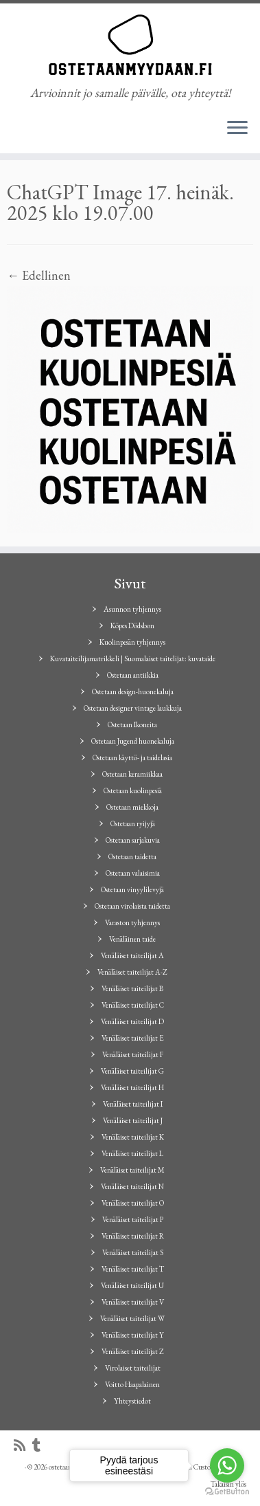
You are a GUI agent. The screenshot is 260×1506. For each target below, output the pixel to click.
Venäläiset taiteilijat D (132, 1021)
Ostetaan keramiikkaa (132, 774)
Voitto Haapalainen (132, 1384)
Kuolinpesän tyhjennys (132, 642)
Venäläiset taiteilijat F (132, 1054)
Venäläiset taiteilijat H (132, 1087)
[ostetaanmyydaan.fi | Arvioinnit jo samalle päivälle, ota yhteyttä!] (130, 44)
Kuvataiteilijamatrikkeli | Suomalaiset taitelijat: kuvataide (132, 658)
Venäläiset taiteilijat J (133, 1120)
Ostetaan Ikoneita (132, 724)
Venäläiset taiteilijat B (132, 988)
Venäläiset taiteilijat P (132, 1219)
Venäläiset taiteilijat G (132, 1071)
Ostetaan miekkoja (132, 807)
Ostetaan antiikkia (132, 675)
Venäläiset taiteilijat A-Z (132, 972)
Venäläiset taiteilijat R (133, 1236)
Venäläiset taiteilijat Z (133, 1351)
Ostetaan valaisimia (133, 873)
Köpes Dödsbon (132, 625)
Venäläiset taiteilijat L (132, 1153)
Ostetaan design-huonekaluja (133, 691)
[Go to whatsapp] (227, 1465)
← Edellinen (39, 275)
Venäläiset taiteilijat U (132, 1285)
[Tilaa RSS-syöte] (23, 1446)
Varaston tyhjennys (132, 922)
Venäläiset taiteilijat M (132, 1170)
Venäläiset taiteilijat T (133, 1269)
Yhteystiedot (132, 1401)
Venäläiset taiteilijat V (133, 1302)
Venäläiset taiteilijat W (132, 1318)
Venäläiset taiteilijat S (132, 1252)
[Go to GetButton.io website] (227, 1491)
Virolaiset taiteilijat (133, 1368)
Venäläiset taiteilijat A (132, 955)
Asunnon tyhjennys (132, 609)
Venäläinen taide (132, 939)
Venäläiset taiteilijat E (133, 1038)
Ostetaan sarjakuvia (133, 840)
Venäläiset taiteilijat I (133, 1104)
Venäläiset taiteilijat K (133, 1137)
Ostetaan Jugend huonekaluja (132, 741)
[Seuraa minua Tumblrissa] (39, 1446)
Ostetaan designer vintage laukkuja (133, 708)
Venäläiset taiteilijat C (133, 1005)
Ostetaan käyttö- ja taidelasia (132, 757)
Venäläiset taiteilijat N (132, 1186)
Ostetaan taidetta (132, 856)
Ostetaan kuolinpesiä (133, 790)
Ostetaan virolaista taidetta (132, 906)
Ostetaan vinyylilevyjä (132, 889)
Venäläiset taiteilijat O (133, 1203)
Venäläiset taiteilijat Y (133, 1335)
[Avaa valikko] (237, 128)
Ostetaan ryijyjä (132, 823)
